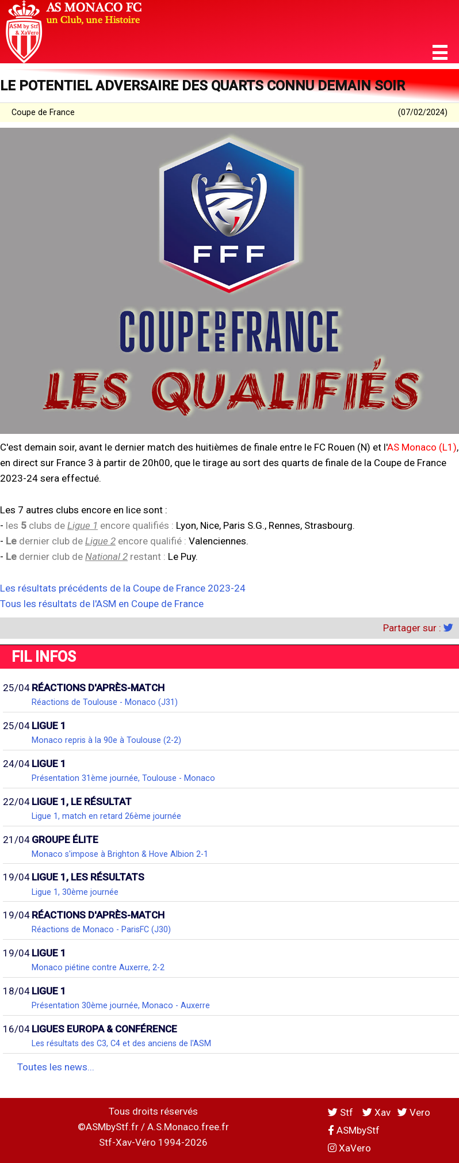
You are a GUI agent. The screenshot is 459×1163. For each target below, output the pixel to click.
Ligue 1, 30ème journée (75, 892)
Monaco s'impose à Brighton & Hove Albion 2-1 (120, 854)
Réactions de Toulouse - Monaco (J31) (105, 702)
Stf (341, 1112)
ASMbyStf (354, 1130)
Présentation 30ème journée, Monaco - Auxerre (121, 1005)
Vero (413, 1112)
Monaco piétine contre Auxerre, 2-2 (98, 967)
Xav (376, 1112)
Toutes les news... (55, 1067)
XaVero (349, 1148)
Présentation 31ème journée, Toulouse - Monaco (123, 778)
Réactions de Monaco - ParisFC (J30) (101, 929)
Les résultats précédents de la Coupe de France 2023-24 (123, 588)
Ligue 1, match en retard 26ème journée (106, 816)
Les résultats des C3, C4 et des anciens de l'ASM (121, 1043)
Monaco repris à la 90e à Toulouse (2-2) (106, 740)
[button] (440, 52)
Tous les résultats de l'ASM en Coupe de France (102, 603)
